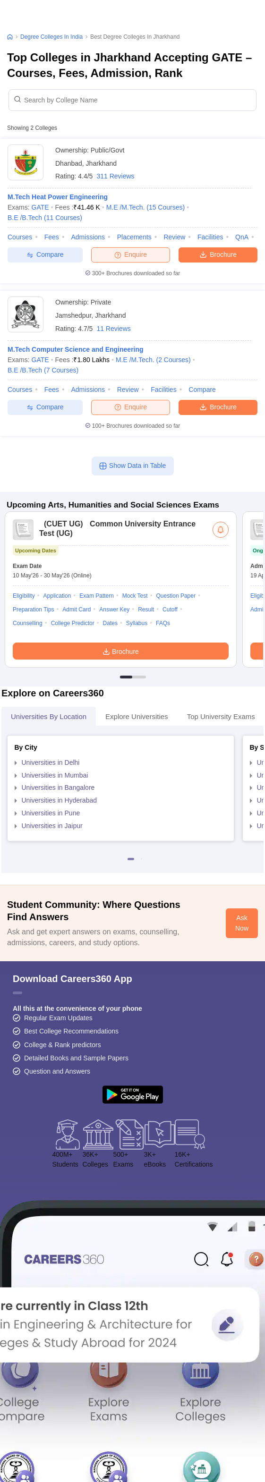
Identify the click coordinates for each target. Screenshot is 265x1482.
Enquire (130, 254)
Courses (20, 237)
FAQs (163, 623)
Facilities (210, 237)
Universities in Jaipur (52, 826)
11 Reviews (113, 328)
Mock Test (135, 596)
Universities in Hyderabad (59, 800)
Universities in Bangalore (58, 787)
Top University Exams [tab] (221, 716)
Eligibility (24, 596)
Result (146, 609)
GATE (40, 207)
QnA (241, 237)
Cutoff (170, 609)
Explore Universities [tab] (136, 716)
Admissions (88, 237)
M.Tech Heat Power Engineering (58, 197)
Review (174, 237)
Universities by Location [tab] (48, 716)
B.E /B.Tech (45, 217)
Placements (134, 237)
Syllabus (136, 623)
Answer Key (114, 609)
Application (57, 596)
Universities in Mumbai (55, 775)
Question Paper (176, 596)
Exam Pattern (96, 596)
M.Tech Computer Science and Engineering (76, 349)
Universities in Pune (51, 813)
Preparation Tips (33, 609)
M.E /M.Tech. (145, 207)
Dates (110, 623)
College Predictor (72, 623)
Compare (45, 255)
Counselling (28, 623)
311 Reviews (115, 176)
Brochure (218, 254)
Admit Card (76, 609)
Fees (51, 237)
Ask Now (241, 923)
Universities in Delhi (51, 762)
